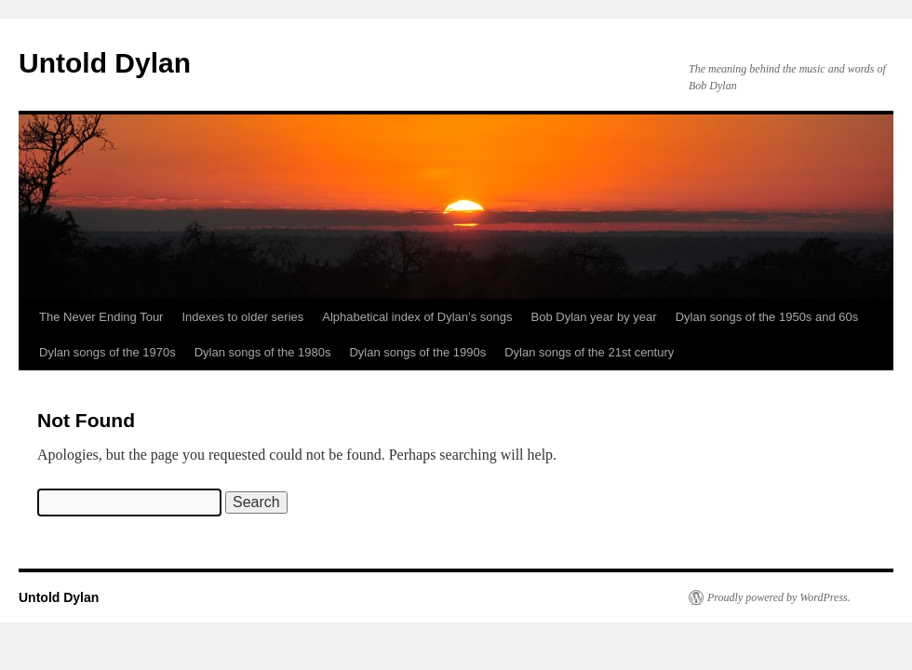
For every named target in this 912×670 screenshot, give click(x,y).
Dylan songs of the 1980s (262, 352)
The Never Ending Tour (101, 317)
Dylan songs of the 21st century (589, 352)
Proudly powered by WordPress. (779, 597)
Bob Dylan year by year (594, 317)
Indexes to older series (242, 317)
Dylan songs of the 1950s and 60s (767, 317)
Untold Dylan (105, 62)
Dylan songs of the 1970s (107, 352)
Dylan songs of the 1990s (417, 352)
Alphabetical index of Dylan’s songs (417, 317)
